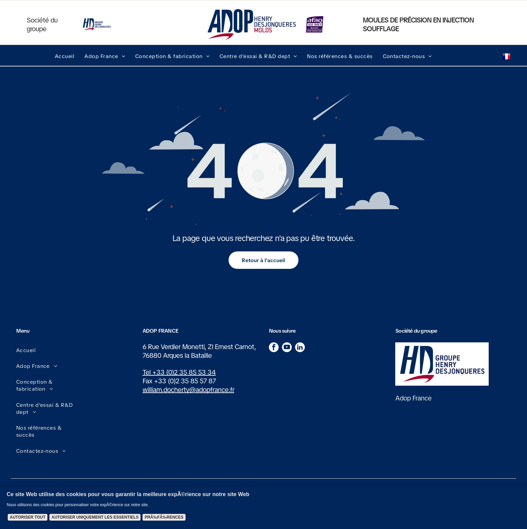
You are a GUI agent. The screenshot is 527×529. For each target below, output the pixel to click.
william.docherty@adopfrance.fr (188, 389)
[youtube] (287, 348)
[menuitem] (64, 56)
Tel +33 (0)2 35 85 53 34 (179, 372)
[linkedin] (300, 348)
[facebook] (274, 348)
